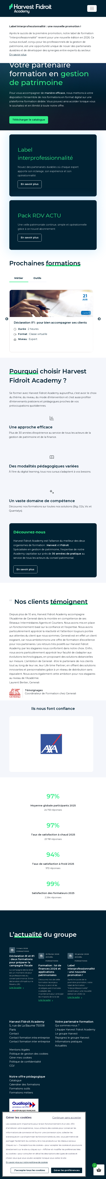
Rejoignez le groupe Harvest (72, 1037)
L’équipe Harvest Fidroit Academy (75, 1029)
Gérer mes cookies (20, 1057)
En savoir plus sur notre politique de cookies (27, 1162)
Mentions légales (19, 1049)
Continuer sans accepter (66, 1117)
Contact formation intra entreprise (29, 1037)
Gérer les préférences (67, 1170)
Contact (14, 1033)
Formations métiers (21, 1092)
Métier (18, 278)
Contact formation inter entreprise (29, 1041)
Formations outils (19, 1088)
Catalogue (15, 1080)
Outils (37, 278)
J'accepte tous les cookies (29, 1170)
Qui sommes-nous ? (67, 1025)
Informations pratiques (68, 1041)
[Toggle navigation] (92, 8)
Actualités (61, 1045)
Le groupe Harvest (66, 1033)
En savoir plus (17, 54)
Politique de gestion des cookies (28, 1053)
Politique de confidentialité (25, 1061)
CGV (12, 1065)
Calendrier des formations (24, 1084)
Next (99, 319)
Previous (6, 319)
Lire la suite (15, 987)
